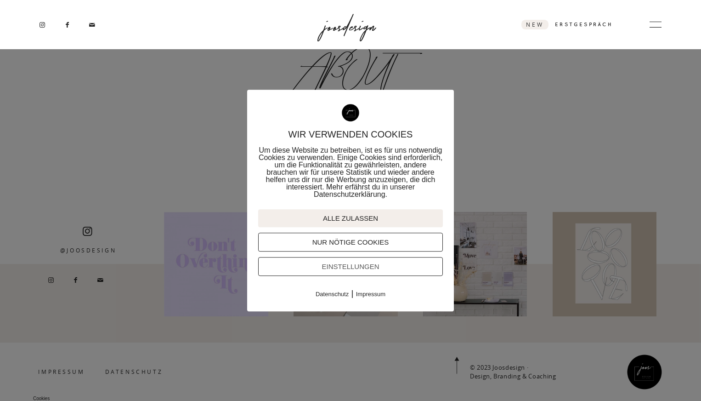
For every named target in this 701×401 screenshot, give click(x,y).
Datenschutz (332, 294)
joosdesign (350, 25)
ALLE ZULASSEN (350, 218)
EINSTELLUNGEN (350, 266)
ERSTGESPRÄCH (584, 24)
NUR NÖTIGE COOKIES (350, 242)
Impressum (370, 294)
